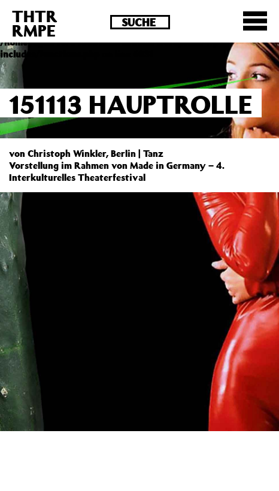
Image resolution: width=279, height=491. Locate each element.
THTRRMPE (34, 23)
